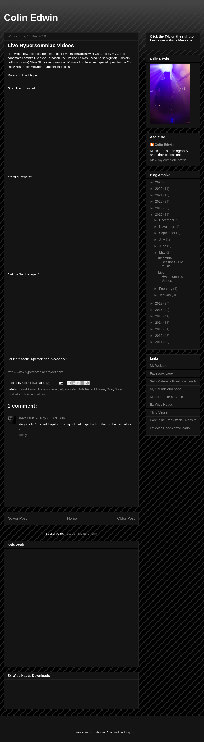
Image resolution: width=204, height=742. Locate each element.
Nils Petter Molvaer (92, 389)
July (162, 239)
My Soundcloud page (165, 389)
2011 (159, 342)
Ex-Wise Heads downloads (170, 428)
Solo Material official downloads (173, 381)
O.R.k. (121, 53)
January (165, 295)
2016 (159, 310)
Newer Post (17, 518)
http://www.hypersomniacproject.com (35, 372)
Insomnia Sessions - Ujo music (170, 262)
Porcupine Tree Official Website (173, 420)
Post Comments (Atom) (81, 533)
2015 (159, 316)
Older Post (126, 518)
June (163, 246)
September (167, 233)
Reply (23, 435)
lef (61, 389)
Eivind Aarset (28, 389)
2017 (159, 303)
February (166, 289)
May (162, 252)
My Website (158, 366)
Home (72, 518)
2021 (159, 195)
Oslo (110, 389)
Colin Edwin (31, 17)
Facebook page (161, 373)
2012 (159, 335)
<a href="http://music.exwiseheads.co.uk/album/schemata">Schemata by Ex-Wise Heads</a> (55, 693)
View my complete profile (168, 160)
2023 (159, 182)
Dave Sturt (26, 418)
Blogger (129, 732)
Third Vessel (159, 412)
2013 (159, 329)
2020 (159, 201)
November (167, 226)
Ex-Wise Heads (161, 404)
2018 (159, 214)
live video (71, 389)
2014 (159, 322)
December (167, 220)
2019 (159, 208)
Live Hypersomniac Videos (170, 276)
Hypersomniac (48, 389)
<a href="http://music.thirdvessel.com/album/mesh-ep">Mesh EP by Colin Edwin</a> (49, 606)
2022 (159, 189)
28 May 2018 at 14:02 (51, 418)
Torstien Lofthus (35, 394)
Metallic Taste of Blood (166, 397)
